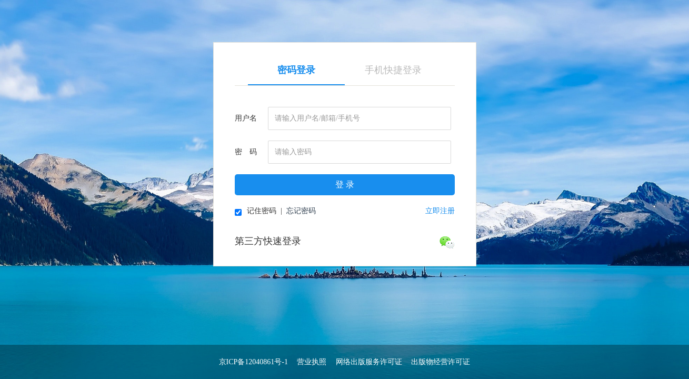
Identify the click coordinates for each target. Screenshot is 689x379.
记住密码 (255, 211)
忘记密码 (301, 211)
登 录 (344, 184)
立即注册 (440, 211)
